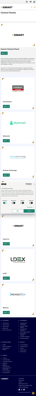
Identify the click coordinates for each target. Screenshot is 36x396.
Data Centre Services (7, 330)
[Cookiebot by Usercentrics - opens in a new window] (26, 184)
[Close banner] (34, 184)
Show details (29, 207)
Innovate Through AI (24, 338)
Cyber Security (6, 326)
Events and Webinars (7, 346)
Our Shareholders (6, 359)
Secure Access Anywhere (23, 334)
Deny (18, 210)
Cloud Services (6, 323)
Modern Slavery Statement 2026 (25, 385)
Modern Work (5, 328)
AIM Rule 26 (5, 363)
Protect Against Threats (25, 332)
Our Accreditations (24, 344)
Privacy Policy (21, 380)
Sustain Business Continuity (23, 329)
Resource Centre (7, 342)
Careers (21, 348)
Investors (5, 355)
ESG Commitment (6, 370)
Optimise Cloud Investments (23, 324)
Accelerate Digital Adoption (24, 327)
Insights (4, 344)
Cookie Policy (21, 378)
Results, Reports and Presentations (7, 368)
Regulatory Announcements (6, 365)
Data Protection (6, 324)
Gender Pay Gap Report (23, 387)
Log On (3, 53)
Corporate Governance (7, 361)
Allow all (29, 210)
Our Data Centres (24, 346)
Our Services (6, 320)
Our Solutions (23, 320)
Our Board (5, 358)
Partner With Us (23, 350)
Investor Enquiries (6, 372)
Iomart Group (23, 351)
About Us (22, 342)
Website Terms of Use (23, 383)
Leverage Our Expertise (25, 336)
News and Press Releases (6, 349)
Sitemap (20, 382)
